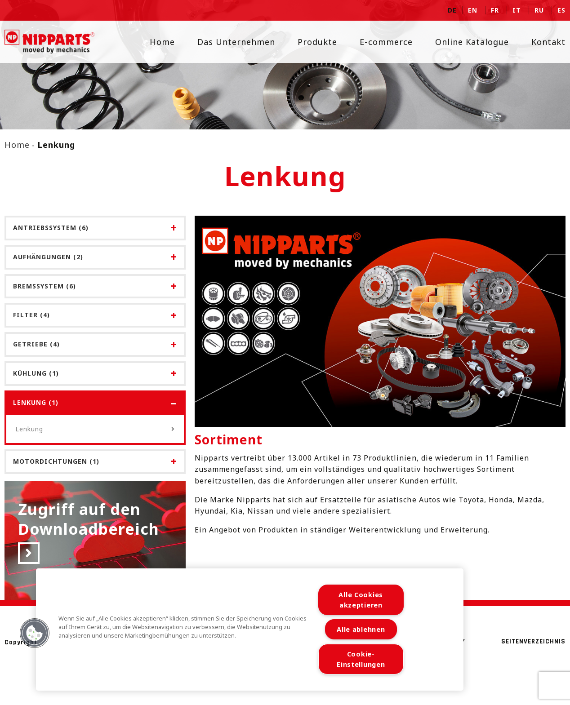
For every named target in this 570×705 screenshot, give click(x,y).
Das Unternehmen (230, 41)
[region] (249, 629)
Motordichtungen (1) (56, 461)
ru (539, 10)
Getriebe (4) (36, 344)
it (516, 10)
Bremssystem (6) (44, 286)
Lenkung (95, 429)
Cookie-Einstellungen (361, 659)
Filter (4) (31, 314)
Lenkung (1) (35, 402)
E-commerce (380, 41)
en (472, 10)
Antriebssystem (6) (51, 227)
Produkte (312, 41)
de (452, 10)
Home (156, 41)
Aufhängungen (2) (48, 257)
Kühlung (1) (36, 373)
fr (495, 10)
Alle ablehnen (361, 629)
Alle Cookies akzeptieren (360, 599)
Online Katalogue (466, 41)
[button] (34, 633)
